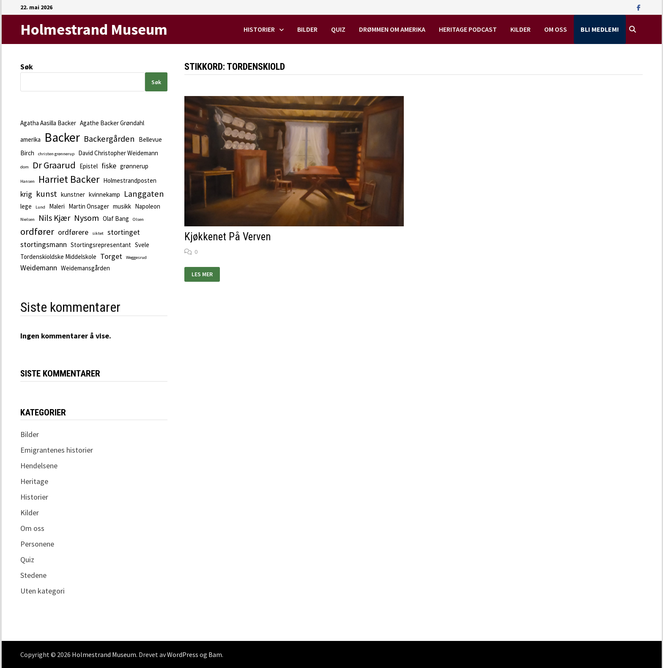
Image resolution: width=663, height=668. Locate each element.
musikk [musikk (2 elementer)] (122, 206)
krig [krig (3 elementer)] (26, 194)
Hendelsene (39, 465)
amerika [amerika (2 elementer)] (30, 139)
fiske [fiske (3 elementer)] (108, 165)
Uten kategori (42, 591)
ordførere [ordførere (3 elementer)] (73, 232)
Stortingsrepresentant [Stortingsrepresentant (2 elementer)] (101, 245)
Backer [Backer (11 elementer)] (62, 137)
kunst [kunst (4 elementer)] (46, 193)
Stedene (33, 575)
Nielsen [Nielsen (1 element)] (27, 219)
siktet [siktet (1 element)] (98, 233)
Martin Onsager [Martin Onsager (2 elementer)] (88, 206)
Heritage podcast (468, 29)
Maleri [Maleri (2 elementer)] (57, 206)
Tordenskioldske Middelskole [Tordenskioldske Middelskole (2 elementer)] (58, 257)
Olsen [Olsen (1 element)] (138, 219)
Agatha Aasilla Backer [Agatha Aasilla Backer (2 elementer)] (48, 123)
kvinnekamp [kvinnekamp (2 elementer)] (104, 194)
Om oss (555, 29)
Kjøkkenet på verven (227, 237)
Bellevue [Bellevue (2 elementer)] (150, 139)
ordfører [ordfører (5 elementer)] (37, 231)
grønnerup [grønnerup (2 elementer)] (134, 166)
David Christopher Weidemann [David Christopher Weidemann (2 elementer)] (118, 153)
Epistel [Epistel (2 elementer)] (88, 166)
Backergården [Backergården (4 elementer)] (109, 138)
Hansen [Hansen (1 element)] (27, 181)
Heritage (34, 481)
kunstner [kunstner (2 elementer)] (73, 194)
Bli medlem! (600, 29)
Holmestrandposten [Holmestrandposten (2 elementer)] (129, 180)
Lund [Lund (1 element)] (40, 207)
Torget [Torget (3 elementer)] (111, 256)
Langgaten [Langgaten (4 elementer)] (144, 193)
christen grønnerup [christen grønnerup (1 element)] (56, 154)
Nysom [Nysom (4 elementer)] (86, 217)
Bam (215, 654)
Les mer (205, 274)
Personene (37, 544)
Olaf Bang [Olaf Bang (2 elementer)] (116, 218)
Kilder (520, 29)
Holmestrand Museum (93, 29)
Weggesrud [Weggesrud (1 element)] (136, 257)
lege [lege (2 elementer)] (26, 206)
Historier (259, 29)
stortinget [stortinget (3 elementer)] (123, 232)
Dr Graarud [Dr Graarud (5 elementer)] (54, 165)
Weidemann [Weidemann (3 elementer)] (38, 267)
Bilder (307, 29)
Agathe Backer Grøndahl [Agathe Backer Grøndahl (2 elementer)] (112, 123)
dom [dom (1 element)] (24, 167)
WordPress (182, 654)
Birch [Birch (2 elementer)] (27, 153)
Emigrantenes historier (56, 450)
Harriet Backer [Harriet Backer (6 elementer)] (68, 179)
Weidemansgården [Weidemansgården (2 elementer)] (85, 268)
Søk (26, 66)
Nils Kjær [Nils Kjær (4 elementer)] (54, 217)
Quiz (338, 29)
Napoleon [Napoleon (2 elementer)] (147, 206)
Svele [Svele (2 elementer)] (142, 245)
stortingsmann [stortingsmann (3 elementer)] (43, 244)
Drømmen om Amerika (392, 29)
